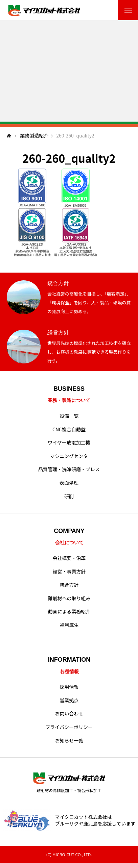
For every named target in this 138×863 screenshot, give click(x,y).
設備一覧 (69, 416)
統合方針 (69, 585)
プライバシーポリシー (69, 727)
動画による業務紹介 (69, 611)
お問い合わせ (69, 713)
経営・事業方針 (69, 571)
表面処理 (69, 483)
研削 (69, 496)
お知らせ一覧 (69, 740)
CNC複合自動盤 (69, 429)
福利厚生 (69, 625)
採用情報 (69, 687)
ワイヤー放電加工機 (69, 442)
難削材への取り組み (69, 598)
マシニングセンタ (69, 456)
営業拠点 (69, 700)
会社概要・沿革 (69, 558)
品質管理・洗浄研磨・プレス (69, 469)
